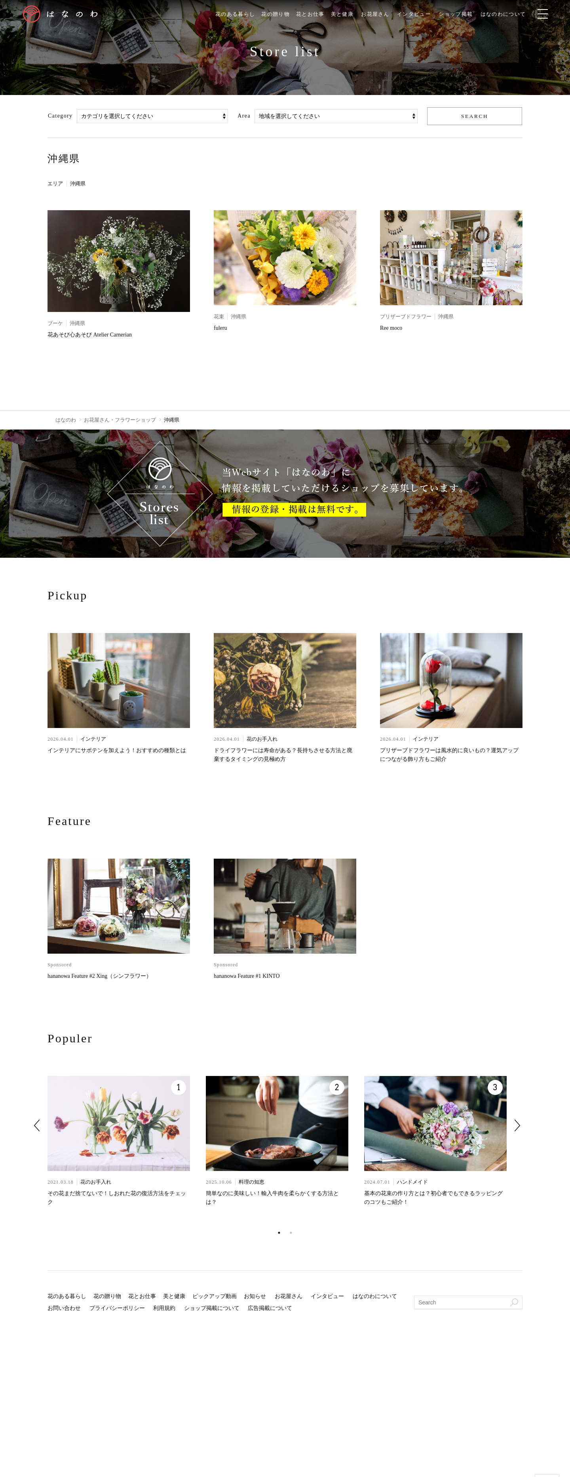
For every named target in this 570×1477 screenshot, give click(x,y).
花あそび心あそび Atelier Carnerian (90, 335)
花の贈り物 (273, 14)
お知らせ (255, 1297)
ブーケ (55, 324)
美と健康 (344, 14)
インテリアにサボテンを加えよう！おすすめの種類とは (117, 751)
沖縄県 (80, 184)
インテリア (93, 739)
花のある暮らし (230, 14)
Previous (37, 1126)
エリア (56, 184)
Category (60, 116)
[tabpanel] (127, 1151)
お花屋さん (379, 14)
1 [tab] (279, 1233)
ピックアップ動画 (214, 1297)
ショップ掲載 (464, 14)
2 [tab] (291, 1233)
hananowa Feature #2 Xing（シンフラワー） (100, 977)
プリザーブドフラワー (405, 317)
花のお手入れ (262, 739)
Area (244, 116)
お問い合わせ (64, 1309)
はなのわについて (515, 14)
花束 (219, 317)
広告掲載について (270, 1309)
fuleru (220, 328)
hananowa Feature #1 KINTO (247, 977)
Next (517, 1126)
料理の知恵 (251, 1182)
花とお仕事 (310, 14)
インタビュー (420, 14)
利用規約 (164, 1309)
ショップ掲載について (211, 1309)
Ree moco (391, 328)
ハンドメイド (412, 1182)
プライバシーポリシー (117, 1309)
